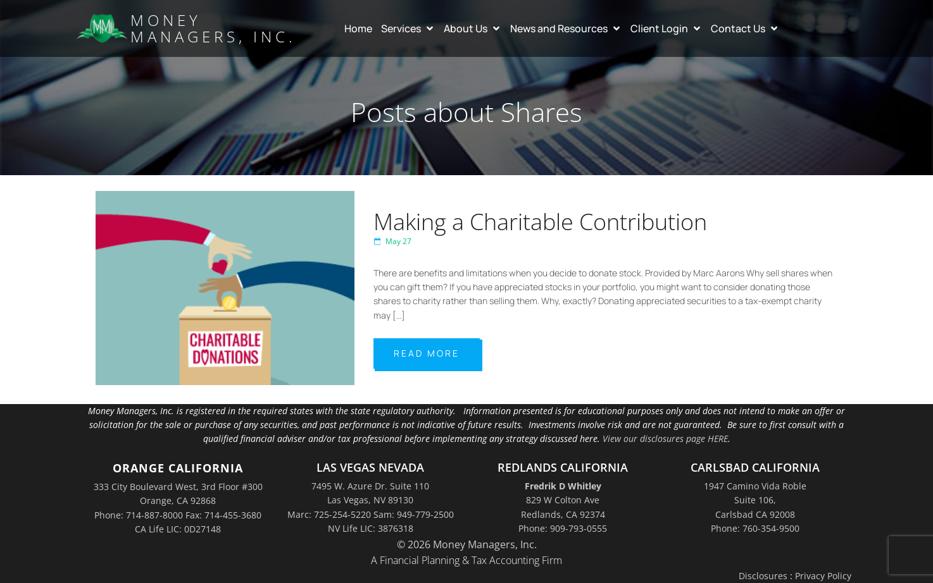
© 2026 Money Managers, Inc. (467, 544)
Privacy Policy (823, 576)
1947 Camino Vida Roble (755, 486)
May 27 (392, 241)
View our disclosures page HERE (665, 439)
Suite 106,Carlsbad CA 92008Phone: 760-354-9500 (755, 514)
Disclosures (763, 576)
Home (358, 28)
